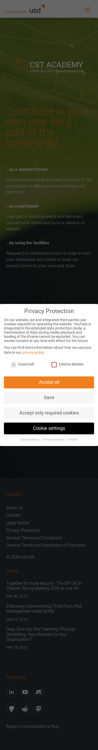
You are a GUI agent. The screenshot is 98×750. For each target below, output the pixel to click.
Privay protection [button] (54, 439)
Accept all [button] (49, 382)
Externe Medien (67, 364)
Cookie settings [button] (49, 427)
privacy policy (33, 352)
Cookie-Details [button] (30, 439)
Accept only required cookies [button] (49, 412)
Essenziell (22, 364)
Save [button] (49, 397)
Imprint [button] (73, 439)
